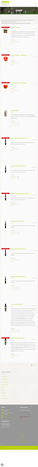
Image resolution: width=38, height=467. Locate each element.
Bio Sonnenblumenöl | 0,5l (18, 338)
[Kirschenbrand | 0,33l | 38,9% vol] (5, 141)
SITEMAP (21, 438)
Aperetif (3, 373)
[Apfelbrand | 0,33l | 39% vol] (5, 169)
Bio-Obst (3, 390)
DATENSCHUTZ (23, 437)
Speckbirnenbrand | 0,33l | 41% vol (20, 193)
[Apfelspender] (5, 114)
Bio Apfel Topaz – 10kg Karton (18, 83)
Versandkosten (13, 41)
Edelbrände (4, 392)
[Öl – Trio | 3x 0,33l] (5, 31)
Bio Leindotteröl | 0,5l (16, 304)
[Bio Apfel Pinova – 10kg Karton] (5, 58)
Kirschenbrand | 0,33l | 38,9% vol (19, 138)
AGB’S (21, 440)
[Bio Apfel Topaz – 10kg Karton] (5, 86)
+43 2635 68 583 (6, 415)
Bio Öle (3, 387)
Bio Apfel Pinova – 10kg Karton (19, 55)
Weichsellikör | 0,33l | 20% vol (18, 276)
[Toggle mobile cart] (33, 3)
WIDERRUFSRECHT (23, 442)
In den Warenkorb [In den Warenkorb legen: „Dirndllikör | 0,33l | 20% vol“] (14, 233)
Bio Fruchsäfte (5, 384)
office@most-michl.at (6, 417)
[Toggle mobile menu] (36, 3)
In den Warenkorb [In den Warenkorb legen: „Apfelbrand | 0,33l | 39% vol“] (14, 178)
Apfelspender (14, 110)
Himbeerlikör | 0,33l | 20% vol (18, 249)
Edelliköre (4, 395)
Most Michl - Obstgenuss (10, 447)
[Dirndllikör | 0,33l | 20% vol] (5, 224)
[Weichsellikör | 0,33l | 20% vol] (5, 280)
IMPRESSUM (22, 435)
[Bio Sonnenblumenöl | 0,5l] (5, 341)
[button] (2, 465)
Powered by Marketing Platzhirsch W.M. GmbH (28, 447)
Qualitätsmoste (5, 398)
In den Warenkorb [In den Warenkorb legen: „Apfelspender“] (14, 125)
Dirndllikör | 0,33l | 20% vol (17, 221)
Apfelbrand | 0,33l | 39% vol (18, 166)
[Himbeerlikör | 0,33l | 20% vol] (5, 252)
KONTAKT (21, 433)
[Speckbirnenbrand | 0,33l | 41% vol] (5, 197)
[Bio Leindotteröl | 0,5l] (5, 307)
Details (12, 43)
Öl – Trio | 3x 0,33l (15, 27)
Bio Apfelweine (5, 379)
